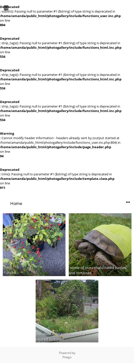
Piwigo (67, 357)
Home (16, 203)
